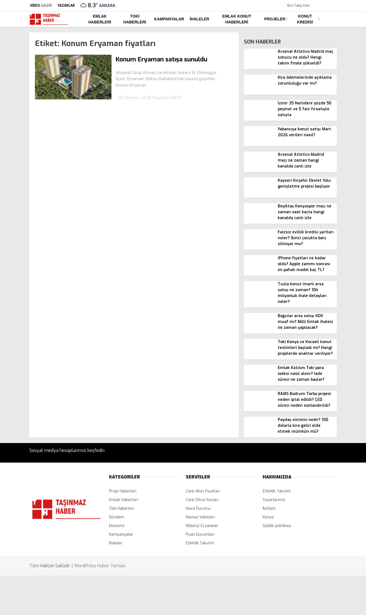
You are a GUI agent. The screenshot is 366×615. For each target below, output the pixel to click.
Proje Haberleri (122, 491)
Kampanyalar (169, 19)
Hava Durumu (198, 508)
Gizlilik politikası (277, 525)
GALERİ (40, 5)
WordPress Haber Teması (99, 566)
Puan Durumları (200, 534)
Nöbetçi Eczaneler (202, 525)
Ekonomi (116, 525)
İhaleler (199, 19)
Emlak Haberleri (99, 19)
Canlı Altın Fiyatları (203, 491)
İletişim (269, 508)
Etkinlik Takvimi (200, 543)
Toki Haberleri (134, 19)
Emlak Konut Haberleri (236, 19)
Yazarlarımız (274, 499)
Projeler (274, 19)
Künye (268, 517)
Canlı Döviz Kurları (202, 499)
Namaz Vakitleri (200, 517)
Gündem (116, 517)
